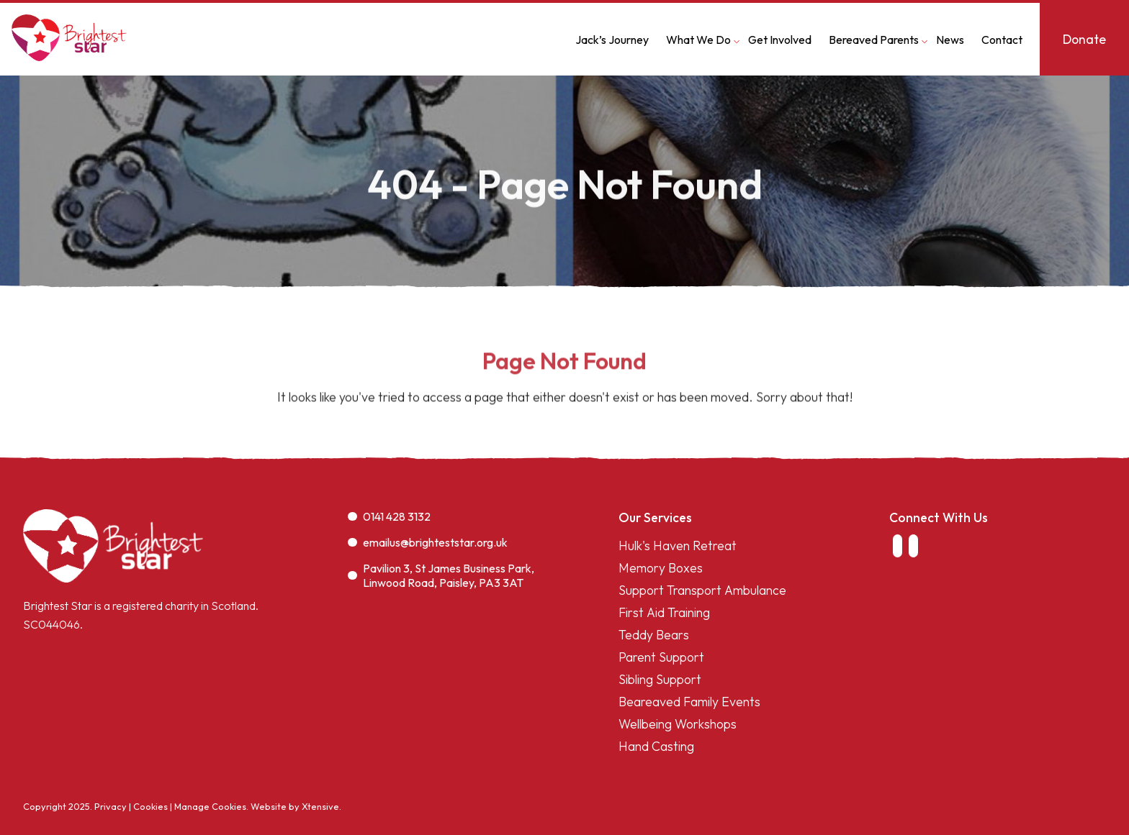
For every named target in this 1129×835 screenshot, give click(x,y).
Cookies (150, 806)
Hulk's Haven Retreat (678, 545)
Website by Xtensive (295, 806)
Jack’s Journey (612, 39)
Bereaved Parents (874, 39)
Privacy (110, 806)
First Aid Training (664, 612)
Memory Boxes (661, 568)
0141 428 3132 (389, 516)
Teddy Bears (654, 634)
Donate (1084, 39)
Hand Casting (656, 746)
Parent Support (661, 657)
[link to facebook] (897, 546)
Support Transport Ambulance (702, 590)
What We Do (698, 39)
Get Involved (779, 39)
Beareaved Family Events (689, 701)
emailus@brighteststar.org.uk (428, 542)
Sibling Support (660, 679)
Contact (1001, 39)
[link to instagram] (914, 546)
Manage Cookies (210, 806)
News (950, 39)
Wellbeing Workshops (678, 724)
